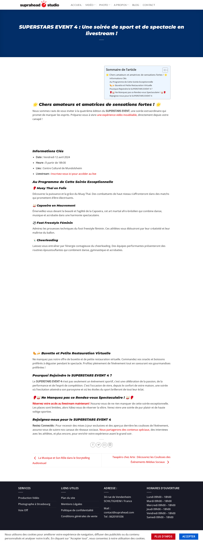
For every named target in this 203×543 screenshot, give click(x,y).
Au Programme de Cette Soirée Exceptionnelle (131, 81)
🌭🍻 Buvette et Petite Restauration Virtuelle (131, 85)
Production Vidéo (28, 498)
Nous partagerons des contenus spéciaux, (124, 429)
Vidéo (90, 4)
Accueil (76, 4)
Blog (135, 4)
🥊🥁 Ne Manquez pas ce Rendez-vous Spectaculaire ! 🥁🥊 (138, 92)
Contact (149, 4)
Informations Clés (118, 78)
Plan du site (68, 498)
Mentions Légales (71, 504)
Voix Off (23, 510)
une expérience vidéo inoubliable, (116, 115)
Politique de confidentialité (77, 510)
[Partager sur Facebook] (92, 444)
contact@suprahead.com (119, 512)
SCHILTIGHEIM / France (118, 501)
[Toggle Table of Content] (163, 70)
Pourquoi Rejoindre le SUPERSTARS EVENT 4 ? (131, 88)
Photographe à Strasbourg (34, 504)
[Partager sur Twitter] (98, 444)
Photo (104, 4)
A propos (121, 4)
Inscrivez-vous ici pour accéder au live (73, 174)
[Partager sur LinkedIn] (110, 444)
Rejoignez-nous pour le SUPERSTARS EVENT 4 (131, 95)
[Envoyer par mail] (104, 444)
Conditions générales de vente (79, 516)
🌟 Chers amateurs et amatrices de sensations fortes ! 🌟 (136, 74)
